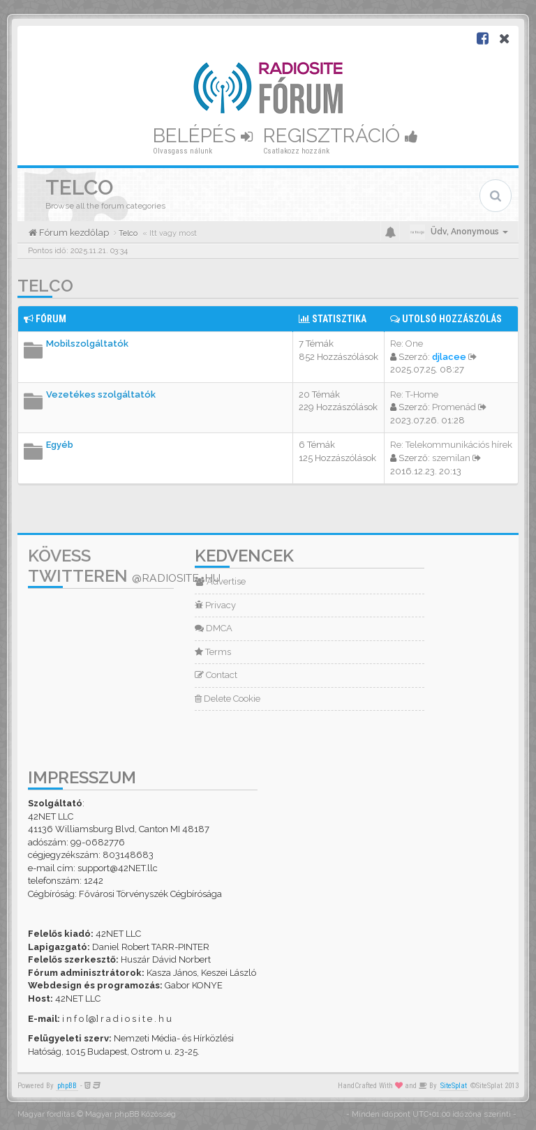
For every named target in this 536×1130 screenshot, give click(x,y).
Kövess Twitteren (124, 565)
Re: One (406, 343)
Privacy (215, 605)
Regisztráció (340, 135)
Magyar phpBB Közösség (130, 1114)
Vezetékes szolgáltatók (101, 394)
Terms (213, 652)
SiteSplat (453, 1085)
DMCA (213, 628)
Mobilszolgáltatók (87, 343)
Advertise (220, 581)
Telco (45, 286)
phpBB (67, 1085)
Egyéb (59, 444)
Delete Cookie (227, 698)
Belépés (203, 135)
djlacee (449, 357)
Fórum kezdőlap (73, 232)
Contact (216, 675)
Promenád (454, 407)
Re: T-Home (414, 394)
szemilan (451, 458)
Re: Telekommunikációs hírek (451, 444)
